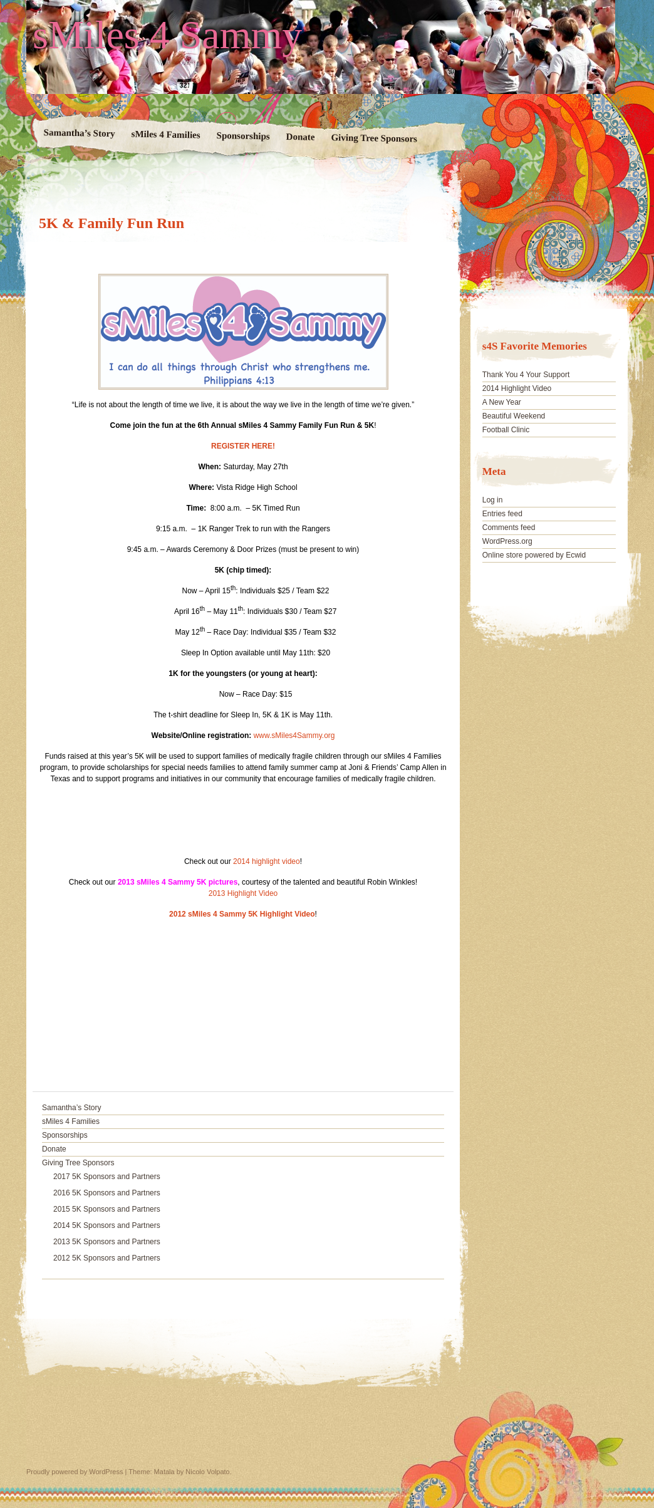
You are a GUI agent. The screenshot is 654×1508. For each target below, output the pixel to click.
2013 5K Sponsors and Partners (106, 1241)
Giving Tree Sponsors (374, 137)
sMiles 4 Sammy (167, 35)
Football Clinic (505, 429)
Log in (492, 500)
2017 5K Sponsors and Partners (106, 1176)
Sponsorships (243, 135)
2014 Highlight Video (517, 388)
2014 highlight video (266, 861)
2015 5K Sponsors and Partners (106, 1209)
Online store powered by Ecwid (534, 555)
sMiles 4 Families (166, 134)
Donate (300, 137)
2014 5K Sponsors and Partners (106, 1225)
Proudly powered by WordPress (74, 1471)
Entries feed (502, 513)
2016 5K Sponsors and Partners (106, 1192)
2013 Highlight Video (243, 893)
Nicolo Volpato (207, 1471)
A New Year (501, 402)
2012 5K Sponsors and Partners (106, 1258)
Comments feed (509, 527)
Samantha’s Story (79, 132)
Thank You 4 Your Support (525, 374)
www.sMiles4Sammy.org (294, 735)
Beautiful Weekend (514, 416)
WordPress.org (507, 541)
